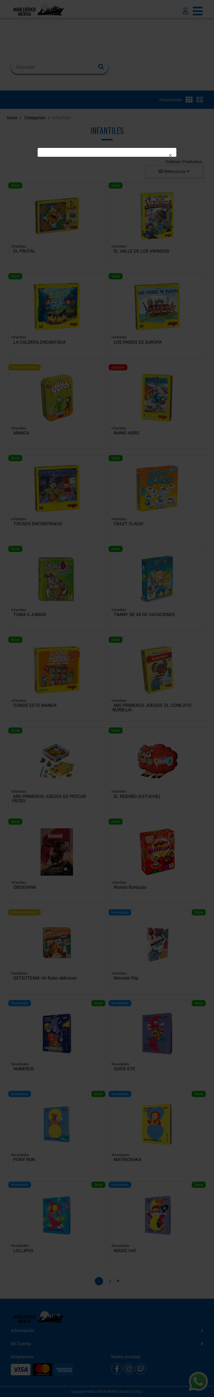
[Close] (170, 155)
